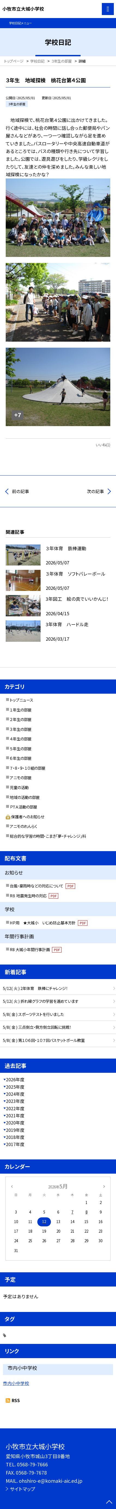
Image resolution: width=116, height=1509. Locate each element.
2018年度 (15, 1137)
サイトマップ (22, 1488)
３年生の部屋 (21, 729)
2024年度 (15, 1094)
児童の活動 (19, 787)
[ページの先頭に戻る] (109, 1502)
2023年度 (15, 1101)
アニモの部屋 (21, 777)
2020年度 (15, 1123)
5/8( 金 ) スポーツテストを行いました (33, 1014)
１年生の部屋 (21, 710)
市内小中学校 (16, 1383)
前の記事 (20, 491)
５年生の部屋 (21, 748)
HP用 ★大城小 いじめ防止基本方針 (49, 922)
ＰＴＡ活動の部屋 (23, 807)
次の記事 (95, 491)
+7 (17, 415)
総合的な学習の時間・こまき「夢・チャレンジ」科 (48, 836)
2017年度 (15, 1144)
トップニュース (21, 700)
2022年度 (15, 1108)
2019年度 (15, 1130)
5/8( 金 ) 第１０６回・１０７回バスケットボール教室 (44, 1040)
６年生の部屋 (21, 758)
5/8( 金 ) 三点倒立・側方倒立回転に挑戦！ (37, 1027)
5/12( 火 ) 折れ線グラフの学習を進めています (40, 1001)
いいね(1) (103, 444)
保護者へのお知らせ (25, 816)
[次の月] (104, 1186)
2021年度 (15, 1115)
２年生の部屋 (21, 719)
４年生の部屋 (21, 739)
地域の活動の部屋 (25, 797)
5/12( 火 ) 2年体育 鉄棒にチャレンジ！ (35, 988)
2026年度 (15, 1079)
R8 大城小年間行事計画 (36, 949)
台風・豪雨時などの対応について (42, 886)
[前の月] (12, 1186)
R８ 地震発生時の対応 (34, 895)
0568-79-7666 (32, 1464)
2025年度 (15, 1087)
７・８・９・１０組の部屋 (27, 768)
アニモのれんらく (23, 826)
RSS (16, 1400)
